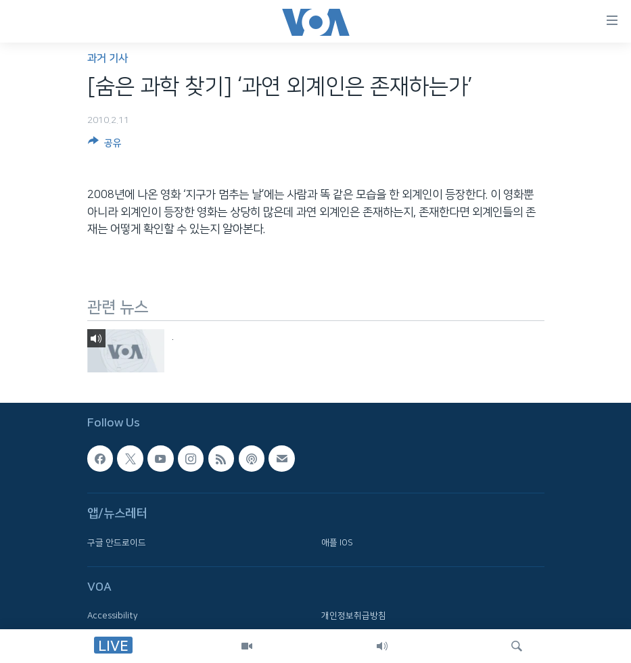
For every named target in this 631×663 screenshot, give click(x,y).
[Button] (105, 145)
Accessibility (112, 615)
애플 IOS (337, 542)
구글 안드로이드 (116, 542)
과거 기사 (107, 58)
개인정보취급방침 (353, 615)
